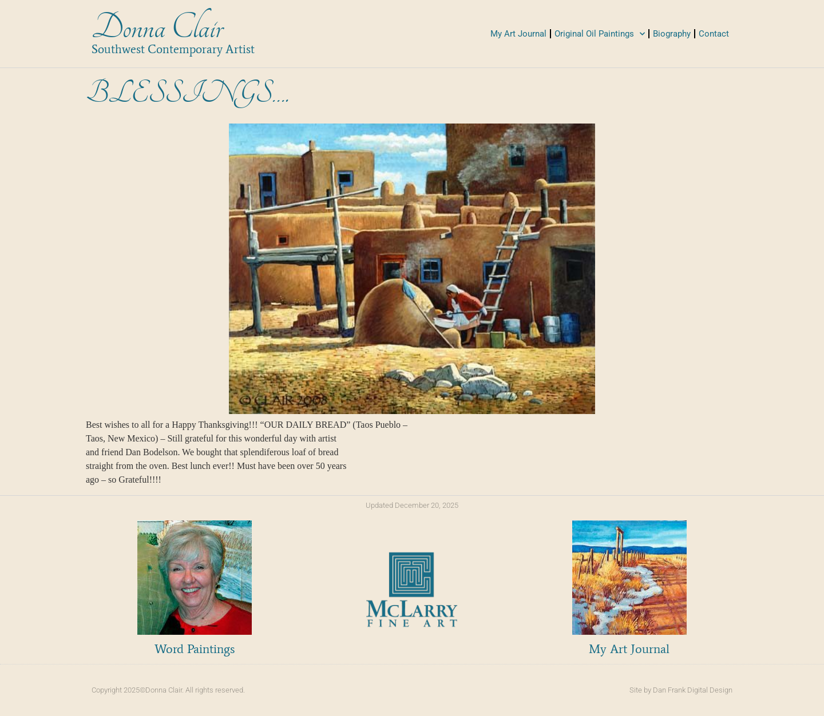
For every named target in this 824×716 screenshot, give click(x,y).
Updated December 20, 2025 (412, 505)
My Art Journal (518, 34)
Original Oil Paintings (599, 34)
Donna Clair (157, 28)
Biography (672, 34)
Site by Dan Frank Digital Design (680, 690)
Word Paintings (194, 649)
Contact (714, 34)
